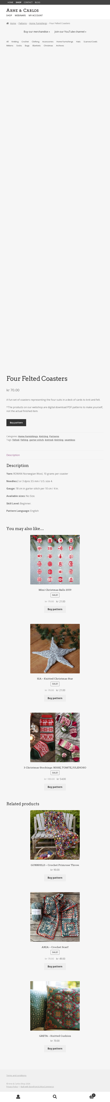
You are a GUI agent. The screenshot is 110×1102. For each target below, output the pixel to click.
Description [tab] (13, 455)
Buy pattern (16, 422)
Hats (78, 41)
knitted (49, 439)
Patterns (22, 23)
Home (10, 2)
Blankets (37, 45)
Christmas (48, 45)
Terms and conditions (16, 1075)
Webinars (20, 15)
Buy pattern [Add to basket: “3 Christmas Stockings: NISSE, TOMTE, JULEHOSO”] (55, 787)
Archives (60, 45)
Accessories (47, 41)
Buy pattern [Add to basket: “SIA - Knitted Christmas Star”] (55, 698)
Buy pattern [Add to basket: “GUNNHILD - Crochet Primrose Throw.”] (55, 877)
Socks (19, 45)
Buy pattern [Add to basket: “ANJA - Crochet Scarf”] (55, 966)
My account (36, 15)
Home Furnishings (38, 23)
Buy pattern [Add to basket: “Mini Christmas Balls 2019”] (55, 609)
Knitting (15, 41)
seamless (70, 439)
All (7, 41)
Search (55, 1097)
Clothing (35, 41)
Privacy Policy (12, 1086)
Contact (28, 2)
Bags (27, 45)
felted (15, 439)
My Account (18, 1097)
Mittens (9, 45)
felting (24, 439)
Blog (37, 2)
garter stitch (36, 439)
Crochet (25, 41)
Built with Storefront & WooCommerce (37, 1086)
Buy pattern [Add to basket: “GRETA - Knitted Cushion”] (55, 1048)
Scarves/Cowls (90, 41)
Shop (18, 2)
